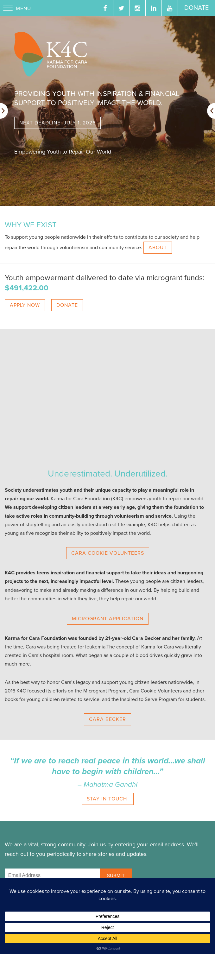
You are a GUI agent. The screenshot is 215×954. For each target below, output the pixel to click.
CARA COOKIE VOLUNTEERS (107, 553)
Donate (196, 8)
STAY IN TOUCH (108, 799)
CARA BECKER (107, 719)
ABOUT (158, 247)
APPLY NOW (25, 305)
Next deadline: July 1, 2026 (57, 123)
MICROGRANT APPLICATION (107, 619)
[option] (107, 111)
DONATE (67, 305)
